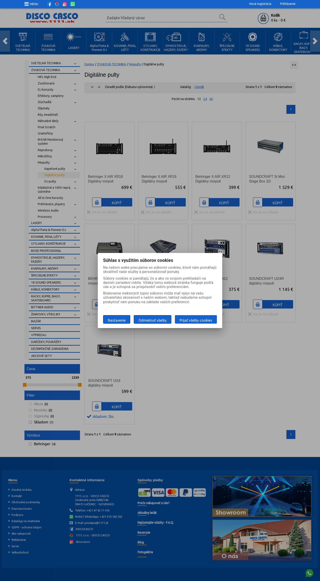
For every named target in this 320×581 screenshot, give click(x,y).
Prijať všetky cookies (196, 320)
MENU (34, 4)
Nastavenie (117, 320)
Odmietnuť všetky (152, 320)
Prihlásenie (288, 4)
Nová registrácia (260, 4)
